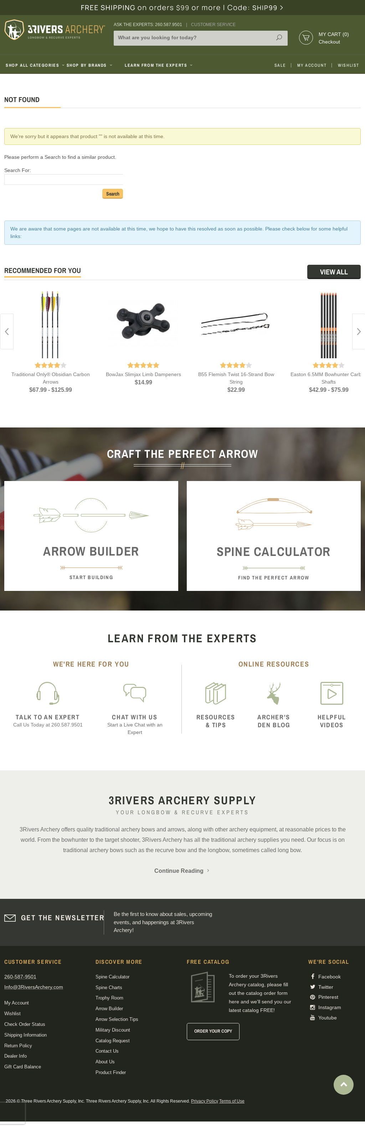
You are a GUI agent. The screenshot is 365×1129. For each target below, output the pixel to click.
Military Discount (113, 1030)
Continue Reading (182, 871)
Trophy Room (109, 998)
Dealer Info (15, 1056)
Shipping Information (25, 1035)
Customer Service (213, 24)
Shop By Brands (90, 65)
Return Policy (18, 1045)
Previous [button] (7, 331)
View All (334, 272)
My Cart (334, 34)
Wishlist (348, 65)
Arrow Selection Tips (117, 1019)
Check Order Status (24, 1024)
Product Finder (111, 1072)
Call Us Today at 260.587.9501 (48, 720)
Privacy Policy (204, 1101)
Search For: (17, 170)
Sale (280, 65)
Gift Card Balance (22, 1066)
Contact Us (107, 1051)
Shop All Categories (33, 65)
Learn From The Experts (159, 65)
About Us (105, 1061)
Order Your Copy (213, 1031)
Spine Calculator (112, 976)
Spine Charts (109, 987)
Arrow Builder (109, 1008)
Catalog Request (113, 1040)
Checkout (329, 42)
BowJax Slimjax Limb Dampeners (143, 374)
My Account (312, 65)
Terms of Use (232, 1101)
